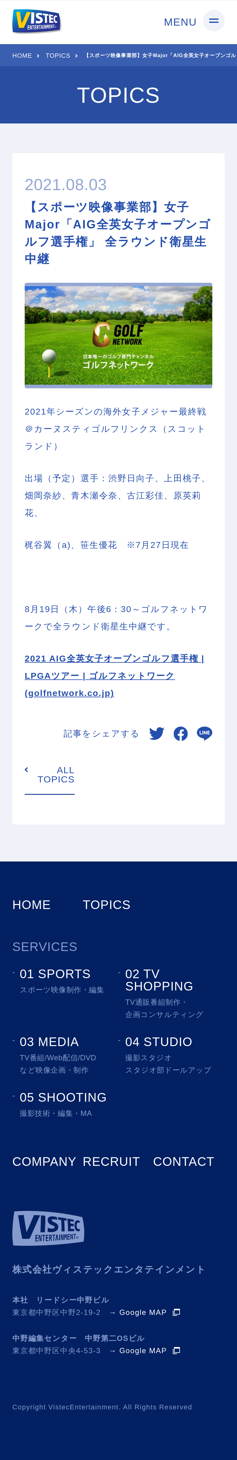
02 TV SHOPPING (159, 980)
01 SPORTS (55, 974)
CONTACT (183, 1161)
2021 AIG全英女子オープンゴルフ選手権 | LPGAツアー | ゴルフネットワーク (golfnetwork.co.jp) (115, 676)
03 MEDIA (49, 1042)
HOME (22, 55)
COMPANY (44, 1161)
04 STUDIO (159, 1042)
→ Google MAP (138, 1312)
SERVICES (44, 946)
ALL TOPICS (56, 774)
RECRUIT (111, 1161)
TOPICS (58, 55)
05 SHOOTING (63, 1097)
